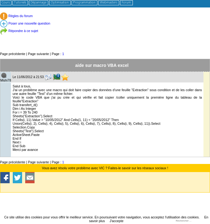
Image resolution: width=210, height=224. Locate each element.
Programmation (84, 2)
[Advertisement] (105, 37)
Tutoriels (20, 2)
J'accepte (117, 221)
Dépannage (38, 2)
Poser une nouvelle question (25, 23)
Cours (6, 2)
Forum (126, 2)
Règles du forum (16, 16)
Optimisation (60, 2)
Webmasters (108, 2)
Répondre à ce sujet (19, 31)
